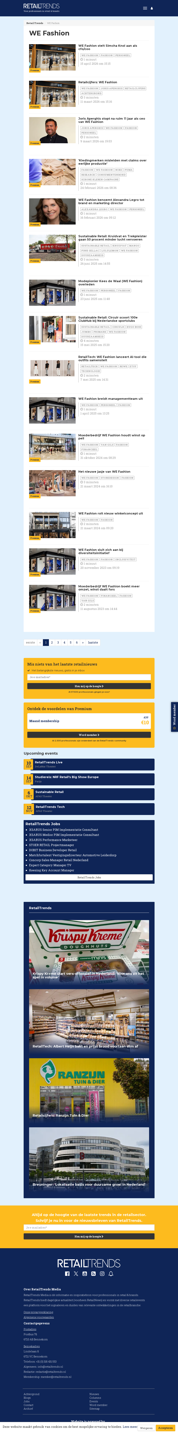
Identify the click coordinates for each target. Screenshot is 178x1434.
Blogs (27, 1397)
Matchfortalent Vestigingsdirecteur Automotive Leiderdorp (72, 855)
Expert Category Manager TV (50, 865)
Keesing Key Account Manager (51, 870)
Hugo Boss (134, 326)
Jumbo (86, 331)
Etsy (133, 366)
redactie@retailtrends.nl (51, 1371)
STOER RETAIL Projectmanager (51, 845)
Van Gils (107, 444)
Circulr (118, 326)
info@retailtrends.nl (50, 1366)
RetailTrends (34, 23)
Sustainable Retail (95, 245)
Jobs (27, 1401)
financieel (89, 449)
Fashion (107, 55)
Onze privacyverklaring (38, 1312)
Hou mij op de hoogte (89, 686)
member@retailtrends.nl (56, 1377)
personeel (122, 55)
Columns (95, 1397)
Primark (99, 331)
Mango (134, 245)
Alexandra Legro (94, 209)
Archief (28, 1408)
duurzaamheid (92, 255)
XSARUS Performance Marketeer (53, 840)
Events (93, 1401)
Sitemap (94, 1408)
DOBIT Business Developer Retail (53, 850)
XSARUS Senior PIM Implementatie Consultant (63, 830)
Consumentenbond (111, 174)
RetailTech (89, 366)
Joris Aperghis (111, 88)
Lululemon (109, 250)
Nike (118, 169)
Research (88, 174)
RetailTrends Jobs (89, 877)
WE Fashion (89, 55)
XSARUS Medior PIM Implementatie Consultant (64, 835)
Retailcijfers (135, 88)
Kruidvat (119, 245)
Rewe (123, 366)
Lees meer (130, 1427)
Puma (129, 169)
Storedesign (110, 477)
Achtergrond (91, 93)
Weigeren (146, 1428)
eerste (30, 642)
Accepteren (165, 1428)
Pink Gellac (90, 250)
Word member (89, 734)
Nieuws (94, 1394)
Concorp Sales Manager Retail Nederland (58, 860)
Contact (28, 1405)
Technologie (90, 371)
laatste (93, 642)
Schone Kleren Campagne (100, 179)
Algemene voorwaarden (39, 1317)
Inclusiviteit (125, 559)
